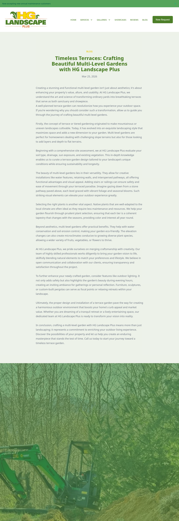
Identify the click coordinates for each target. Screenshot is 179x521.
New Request (163, 19)
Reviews (134, 19)
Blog (145, 19)
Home (73, 19)
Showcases (120, 19)
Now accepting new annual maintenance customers (26, 3)
